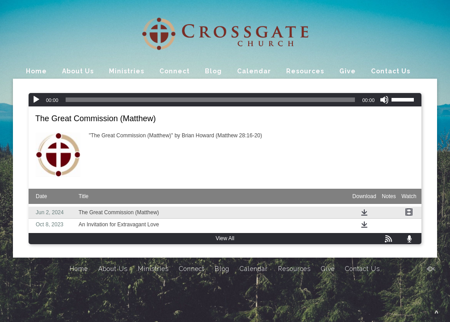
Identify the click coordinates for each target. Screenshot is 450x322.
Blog (213, 71)
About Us (78, 71)
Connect (174, 71)
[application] (225, 99)
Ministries (126, 71)
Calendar (254, 71)
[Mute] (384, 99)
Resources (305, 71)
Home (36, 71)
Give (347, 71)
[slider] (210, 99)
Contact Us (390, 71)
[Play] (36, 99)
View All (225, 238)
